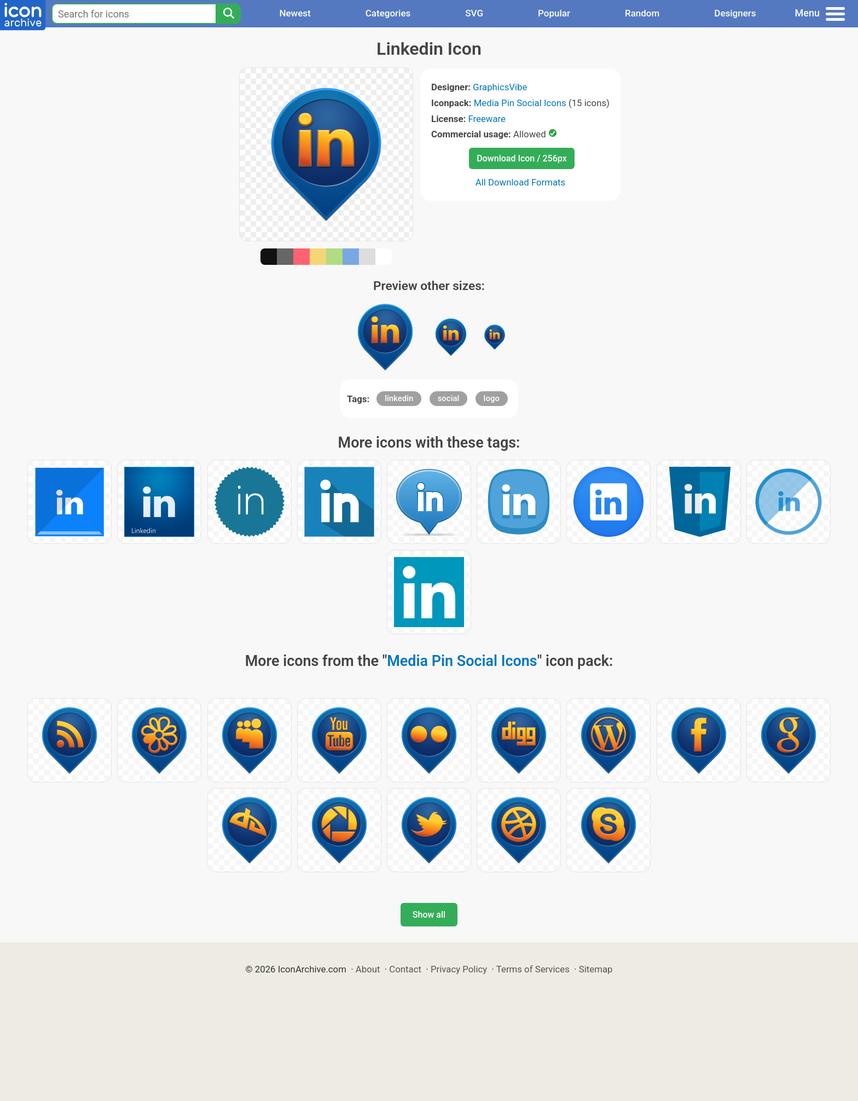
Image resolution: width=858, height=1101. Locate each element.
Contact (405, 969)
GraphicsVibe (500, 87)
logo (492, 398)
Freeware (487, 118)
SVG (474, 13)
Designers (735, 13)
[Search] (228, 13)
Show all (429, 914)
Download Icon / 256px (521, 158)
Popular (554, 13)
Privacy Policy (459, 969)
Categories (388, 13)
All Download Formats (521, 182)
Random (642, 13)
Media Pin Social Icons (520, 102)
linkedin (399, 398)
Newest (294, 13)
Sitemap (596, 969)
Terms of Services (533, 969)
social (449, 398)
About (368, 969)
